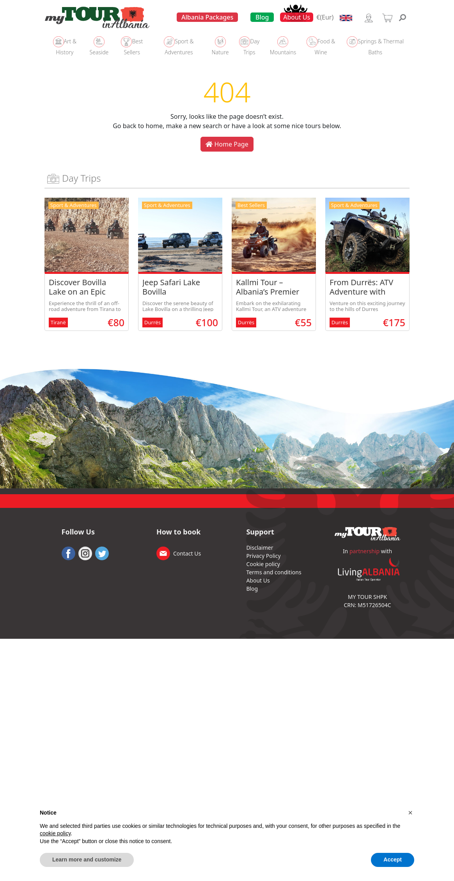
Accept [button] (392, 859)
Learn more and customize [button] (86, 859)
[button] (410, 812)
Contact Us (187, 553)
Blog (262, 17)
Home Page (227, 144)
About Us (296, 17)
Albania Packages (207, 17)
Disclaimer (259, 547)
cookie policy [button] (55, 833)
